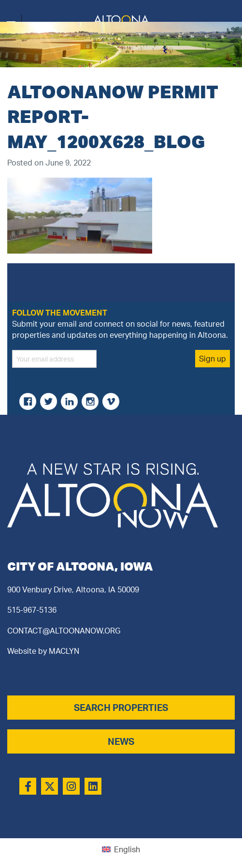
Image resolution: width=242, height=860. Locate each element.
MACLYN (64, 651)
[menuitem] (120, 849)
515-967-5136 (32, 610)
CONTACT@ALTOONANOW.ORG (63, 630)
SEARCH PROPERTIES (121, 707)
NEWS (121, 741)
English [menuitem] (127, 849)
